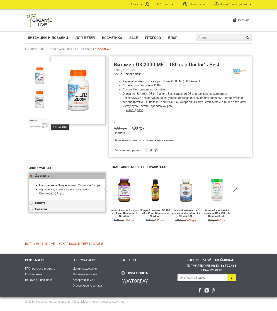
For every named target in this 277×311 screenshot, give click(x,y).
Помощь (195, 4)
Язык (134, 4)
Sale (133, 38)
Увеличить (60, 127)
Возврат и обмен (84, 280)
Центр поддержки (85, 268)
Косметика (112, 38)
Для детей (85, 38)
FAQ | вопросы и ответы (40, 268)
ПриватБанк (135, 281)
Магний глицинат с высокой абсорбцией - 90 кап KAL (186, 213)
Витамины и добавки (48, 38)
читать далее (134, 110)
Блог (172, 38)
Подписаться (231, 277)
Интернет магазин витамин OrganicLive (39, 20)
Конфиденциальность (39, 280)
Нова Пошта (135, 273)
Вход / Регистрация (234, 4)
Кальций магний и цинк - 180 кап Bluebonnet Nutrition (124, 213)
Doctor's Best (132, 74)
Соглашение (33, 274)
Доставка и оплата (85, 274)
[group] (40, 73)
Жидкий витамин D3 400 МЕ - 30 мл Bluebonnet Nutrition (155, 213)
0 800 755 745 (161, 4)
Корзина (243, 20)
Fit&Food (153, 38)
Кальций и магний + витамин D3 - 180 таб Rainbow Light (217, 213)
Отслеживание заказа (87, 285)
